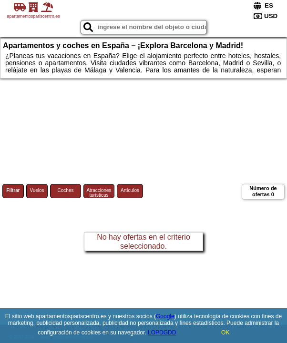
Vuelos (37, 190)
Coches (66, 190)
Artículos (130, 190)
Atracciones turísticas (98, 193)
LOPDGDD (162, 332)
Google (165, 316)
